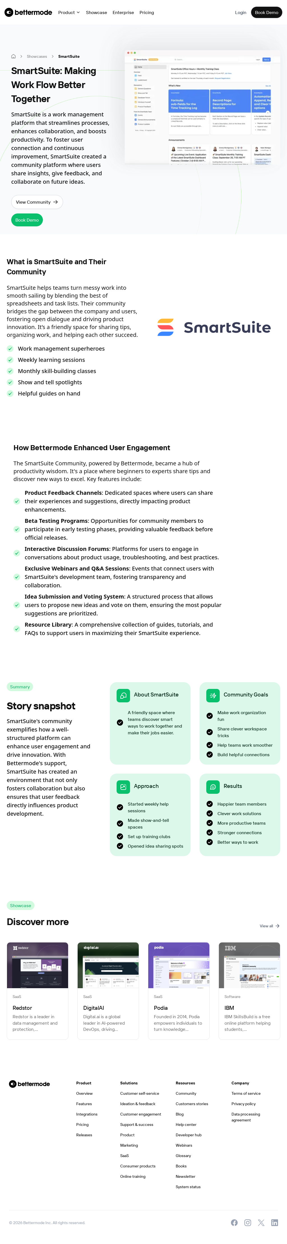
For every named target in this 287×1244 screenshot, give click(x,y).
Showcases (37, 56)
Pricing (147, 12)
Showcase (96, 12)
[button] (69, 12)
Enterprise (123, 12)
